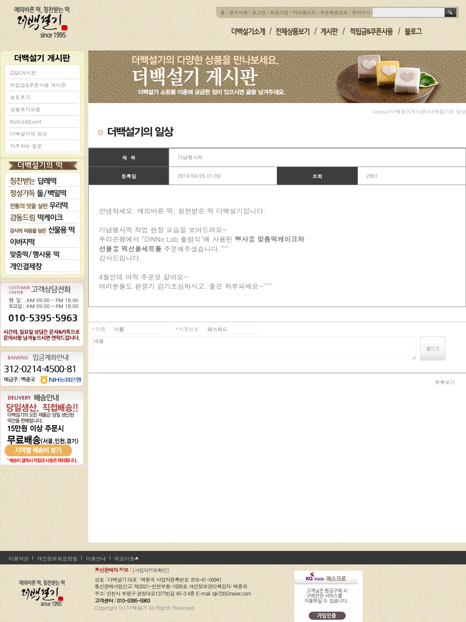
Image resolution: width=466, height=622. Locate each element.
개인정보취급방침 (57, 558)
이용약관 (18, 558)
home (380, 111)
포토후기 (20, 97)
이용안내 (96, 558)
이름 (100, 328)
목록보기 (445, 381)
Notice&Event (25, 121)
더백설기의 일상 (28, 133)
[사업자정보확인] (150, 570)
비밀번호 (189, 328)
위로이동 (124, 558)
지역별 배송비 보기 (42, 443)
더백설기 (42, 22)
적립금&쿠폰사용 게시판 (38, 84)
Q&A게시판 (23, 72)
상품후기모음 (25, 109)
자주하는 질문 (26, 145)
